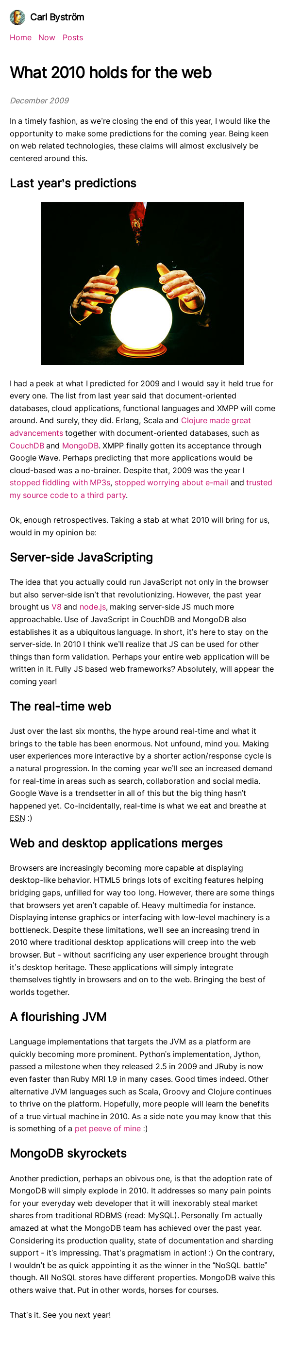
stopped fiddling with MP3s (60, 482)
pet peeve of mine (108, 1128)
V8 (56, 607)
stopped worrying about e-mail (171, 482)
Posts (73, 37)
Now (46, 37)
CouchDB (27, 445)
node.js (93, 607)
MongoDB (80, 445)
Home (21, 37)
